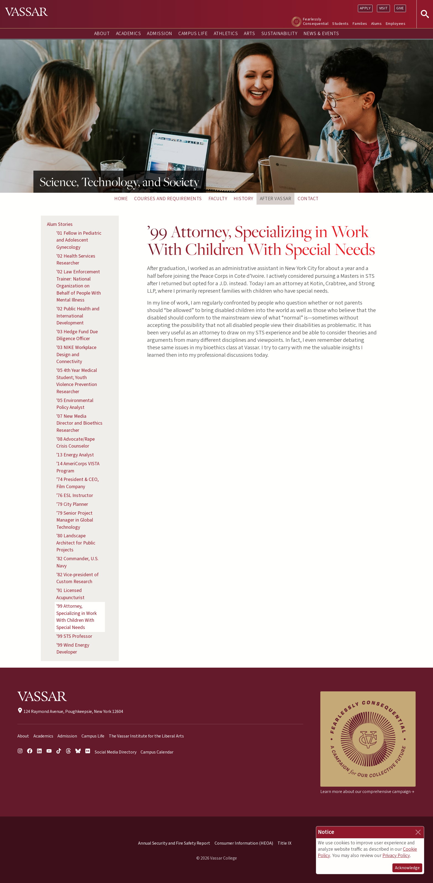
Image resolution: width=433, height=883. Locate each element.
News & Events (321, 33)
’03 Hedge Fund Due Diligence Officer (77, 335)
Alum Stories (60, 224)
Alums (376, 24)
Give (400, 8)
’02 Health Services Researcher (75, 260)
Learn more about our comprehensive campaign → (367, 792)
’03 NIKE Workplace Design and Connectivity (76, 354)
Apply (365, 8)
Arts (249, 33)
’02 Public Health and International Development (77, 315)
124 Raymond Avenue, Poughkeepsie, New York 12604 (70, 711)
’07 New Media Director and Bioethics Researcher (79, 423)
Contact (308, 198)
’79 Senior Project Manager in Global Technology (74, 520)
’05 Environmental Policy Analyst (74, 404)
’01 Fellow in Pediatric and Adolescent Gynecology (78, 240)
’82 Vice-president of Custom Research (77, 578)
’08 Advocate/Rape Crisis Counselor (75, 443)
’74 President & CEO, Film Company (77, 483)
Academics (128, 33)
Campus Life (192, 33)
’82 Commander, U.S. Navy (77, 562)
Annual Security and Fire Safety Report (174, 843)
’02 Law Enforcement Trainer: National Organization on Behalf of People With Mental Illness (78, 285)
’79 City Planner (72, 504)
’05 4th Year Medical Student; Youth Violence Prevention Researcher (76, 381)
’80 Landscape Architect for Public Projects (75, 542)
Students (340, 24)
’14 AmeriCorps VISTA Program (77, 467)
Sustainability (279, 33)
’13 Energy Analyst (75, 454)
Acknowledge (407, 868)
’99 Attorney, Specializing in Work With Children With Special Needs (76, 617)
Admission (159, 33)
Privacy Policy (396, 855)
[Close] (418, 832)
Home (121, 198)
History (243, 198)
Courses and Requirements (168, 198)
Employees (395, 24)
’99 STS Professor (74, 636)
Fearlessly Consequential (315, 21)
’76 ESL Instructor (74, 495)
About (102, 33)
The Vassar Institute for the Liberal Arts (146, 736)
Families (360, 24)
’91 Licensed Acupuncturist (70, 594)
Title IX (284, 843)
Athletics (226, 33)
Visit (383, 8)
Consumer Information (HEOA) (244, 843)
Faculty (217, 198)
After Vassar (275, 198)
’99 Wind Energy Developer (72, 649)
